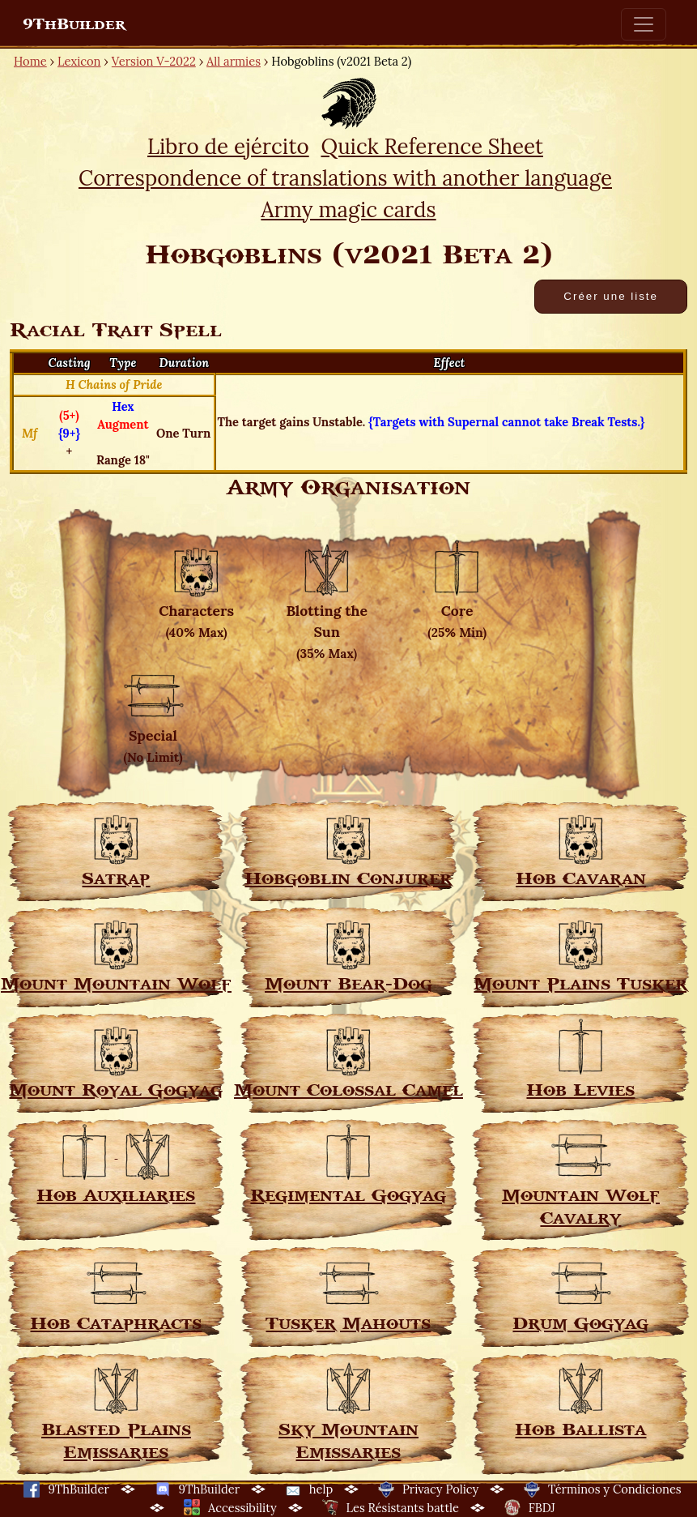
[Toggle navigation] (643, 24)
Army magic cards (348, 209)
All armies (233, 61)
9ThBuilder (74, 24)
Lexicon (78, 61)
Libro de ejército (228, 146)
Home (30, 61)
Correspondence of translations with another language (345, 178)
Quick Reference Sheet (431, 146)
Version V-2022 (154, 61)
